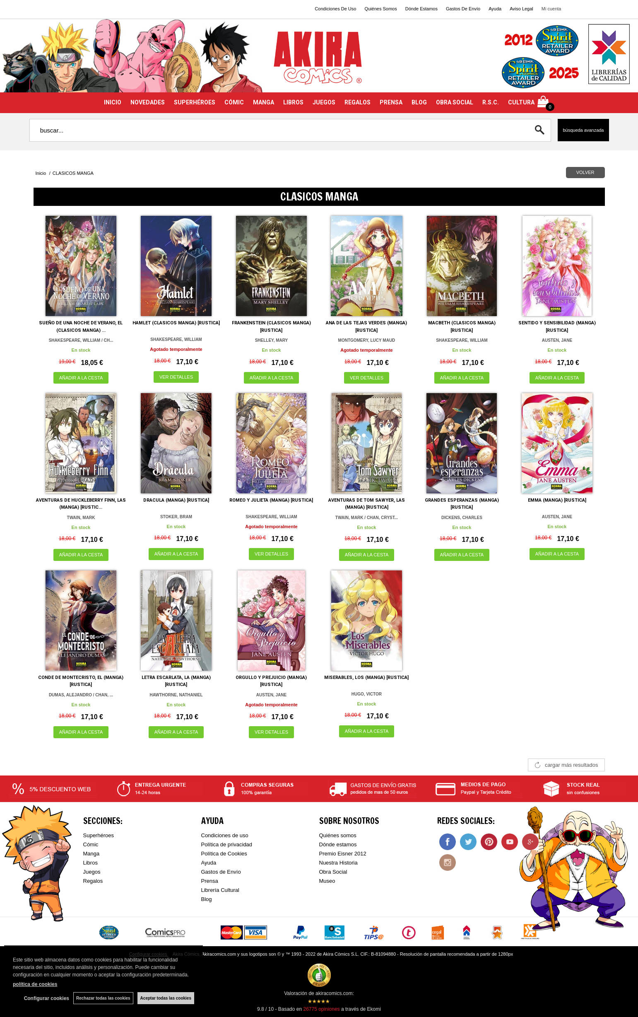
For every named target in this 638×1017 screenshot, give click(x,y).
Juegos (92, 872)
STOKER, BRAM (176, 517)
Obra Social (333, 872)
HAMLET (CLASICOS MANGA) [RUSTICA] (176, 323)
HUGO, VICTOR (367, 694)
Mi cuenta (551, 8)
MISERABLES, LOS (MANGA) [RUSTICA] (366, 677)
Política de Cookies (224, 853)
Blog (206, 899)
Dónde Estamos (421, 8)
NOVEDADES (147, 102)
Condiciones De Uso (335, 8)
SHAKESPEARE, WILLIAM (176, 339)
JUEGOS (324, 102)
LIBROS (293, 102)
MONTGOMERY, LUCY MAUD (366, 340)
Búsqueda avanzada (583, 130)
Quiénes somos (337, 835)
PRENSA (391, 102)
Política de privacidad (227, 844)
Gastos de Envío (221, 872)
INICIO (112, 102)
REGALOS (357, 102)
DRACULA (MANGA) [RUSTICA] (176, 500)
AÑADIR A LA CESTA (81, 377)
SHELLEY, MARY (271, 340)
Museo (327, 881)
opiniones (321, 1009)
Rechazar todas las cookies (103, 998)
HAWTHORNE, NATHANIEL (175, 695)
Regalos (93, 881)
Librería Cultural (220, 890)
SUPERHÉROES (194, 102)
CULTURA (521, 102)
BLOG (419, 102)
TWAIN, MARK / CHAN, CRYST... (366, 517)
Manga (91, 853)
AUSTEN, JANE (557, 340)
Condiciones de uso (224, 835)
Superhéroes (98, 835)
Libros (90, 863)
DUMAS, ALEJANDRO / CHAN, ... (81, 695)
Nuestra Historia (338, 863)
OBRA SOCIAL (454, 102)
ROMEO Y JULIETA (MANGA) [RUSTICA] (271, 500)
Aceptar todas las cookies (165, 998)
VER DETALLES (176, 376)
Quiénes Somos (380, 8)
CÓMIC (234, 102)
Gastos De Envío (463, 8)
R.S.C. (490, 102)
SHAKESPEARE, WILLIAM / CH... (81, 340)
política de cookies (35, 984)
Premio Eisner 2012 (342, 853)
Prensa (209, 881)
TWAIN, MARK (81, 517)
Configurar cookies (46, 998)
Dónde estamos (338, 844)
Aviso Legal (521, 8)
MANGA (263, 102)
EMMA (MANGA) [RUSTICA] (557, 500)
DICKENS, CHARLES (461, 517)
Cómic (91, 844)
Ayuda (495, 8)
